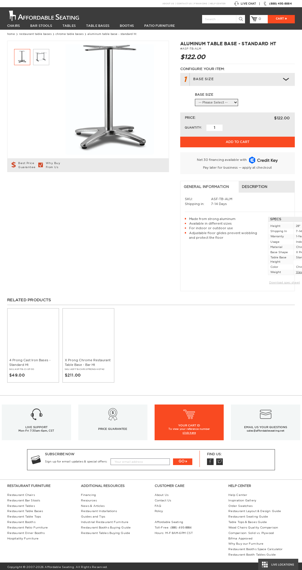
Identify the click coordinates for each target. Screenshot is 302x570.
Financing (200, 4)
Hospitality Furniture (23, 536)
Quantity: (193, 127)
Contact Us (184, 4)
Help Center (217, 4)
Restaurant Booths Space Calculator (255, 547)
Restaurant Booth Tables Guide (252, 552)
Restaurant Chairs (21, 493)
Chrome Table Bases (69, 34)
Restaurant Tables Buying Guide (105, 530)
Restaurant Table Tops (24, 514)
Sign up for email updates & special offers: (76, 459)
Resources (89, 498)
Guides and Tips (93, 514)
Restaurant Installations (99, 509)
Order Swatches (240, 503)
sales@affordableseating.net (265, 428)
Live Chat (245, 3)
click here (189, 430)
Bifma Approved (240, 536)
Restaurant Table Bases (35, 34)
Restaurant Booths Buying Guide (106, 525)
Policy (159, 509)
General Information (33, 185)
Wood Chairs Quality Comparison (253, 525)
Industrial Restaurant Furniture (104, 520)
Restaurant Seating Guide (248, 514)
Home (11, 34)
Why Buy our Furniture (245, 541)
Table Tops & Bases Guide (247, 520)
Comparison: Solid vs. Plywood (251, 530)
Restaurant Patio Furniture (27, 525)
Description (105, 185)
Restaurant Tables (21, 503)
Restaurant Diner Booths (26, 530)
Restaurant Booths (21, 520)
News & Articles (93, 503)
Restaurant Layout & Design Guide (254, 509)
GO (181, 459)
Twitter (219, 459)
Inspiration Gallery (242, 498)
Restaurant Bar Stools (23, 498)
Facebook (210, 459)
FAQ (158, 503)
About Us (168, 4)
